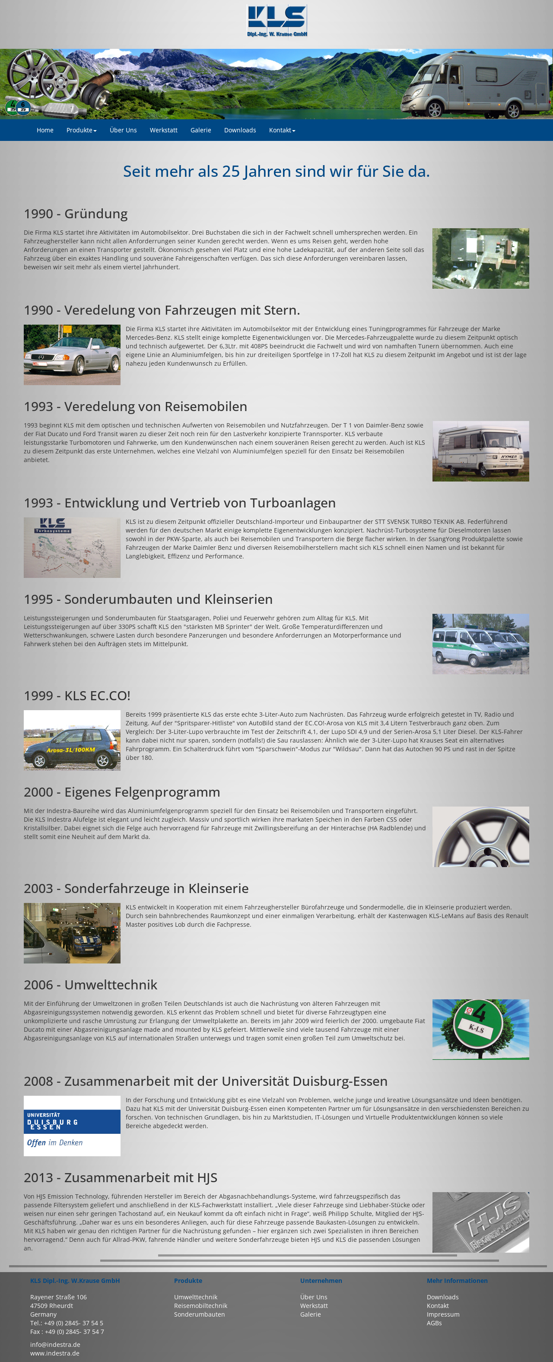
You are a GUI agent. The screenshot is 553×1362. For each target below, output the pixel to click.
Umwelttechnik (195, 1297)
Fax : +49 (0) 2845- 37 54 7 (67, 1331)
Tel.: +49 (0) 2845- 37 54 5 (66, 1323)
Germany (43, 1314)
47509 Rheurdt (51, 1305)
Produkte (82, 130)
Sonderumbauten (199, 1314)
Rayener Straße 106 (58, 1297)
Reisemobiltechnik (200, 1305)
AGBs (434, 1323)
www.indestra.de (54, 1353)
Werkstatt (314, 1305)
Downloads (443, 1297)
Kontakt (282, 130)
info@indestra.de (55, 1344)
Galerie (310, 1314)
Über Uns (313, 1297)
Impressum (443, 1314)
